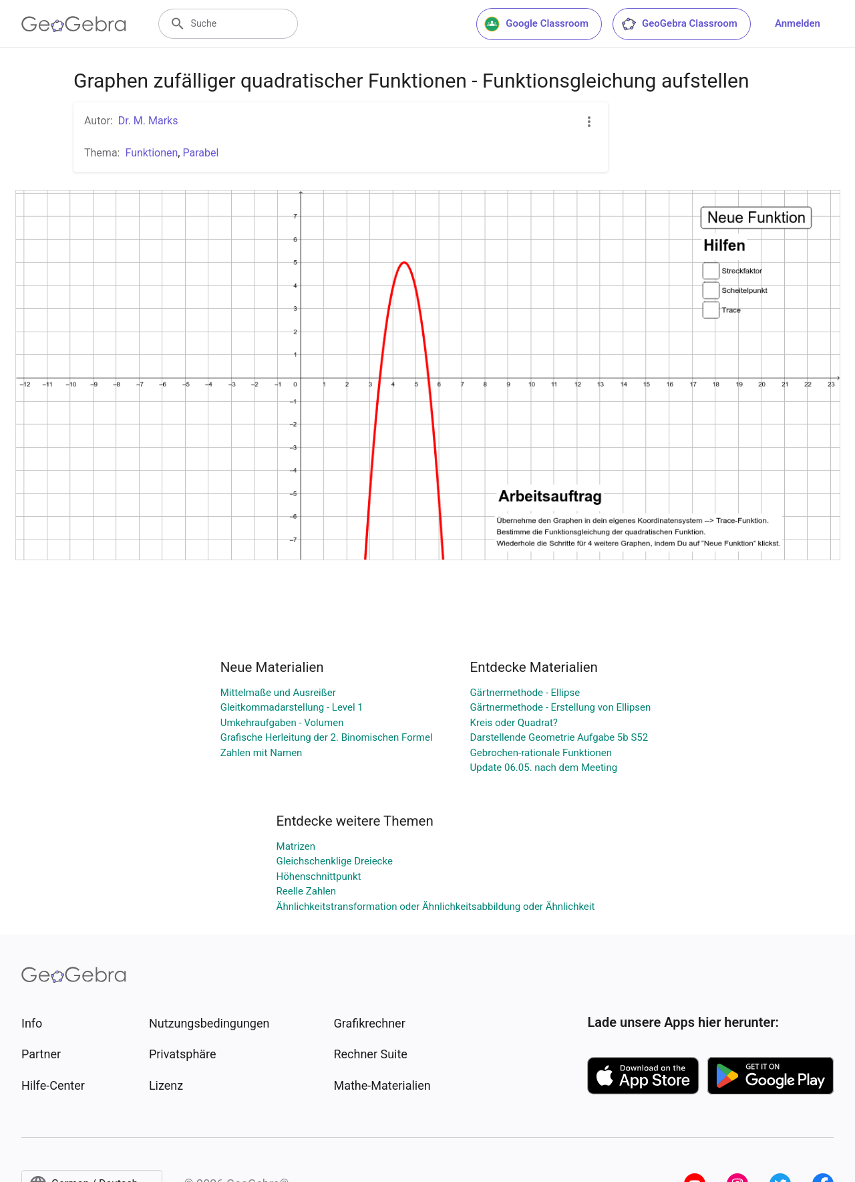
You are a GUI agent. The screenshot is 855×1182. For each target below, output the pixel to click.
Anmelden (797, 23)
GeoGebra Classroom (679, 24)
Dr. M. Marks (148, 120)
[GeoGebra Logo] (73, 24)
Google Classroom (536, 24)
